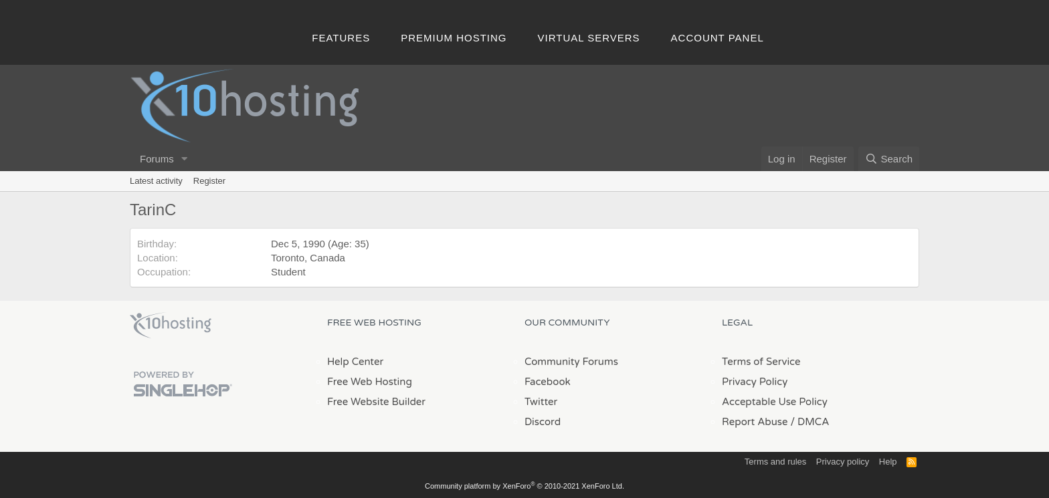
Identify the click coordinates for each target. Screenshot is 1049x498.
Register (209, 181)
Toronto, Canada (308, 257)
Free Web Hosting (369, 382)
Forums (157, 158)
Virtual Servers (589, 37)
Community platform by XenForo (524, 486)
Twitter (540, 402)
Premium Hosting (453, 37)
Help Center (355, 362)
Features (341, 37)
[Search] (888, 158)
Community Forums (571, 362)
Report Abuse (755, 422)
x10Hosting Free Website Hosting (170, 325)
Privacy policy (842, 462)
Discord (542, 422)
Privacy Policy (754, 382)
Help (888, 462)
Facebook (547, 382)
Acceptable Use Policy (775, 402)
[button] (184, 158)
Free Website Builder (376, 402)
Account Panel (717, 37)
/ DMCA (809, 422)
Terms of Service (761, 362)
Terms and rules (775, 462)
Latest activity (156, 181)
